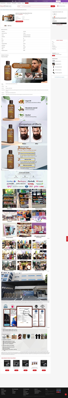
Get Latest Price (20, 14)
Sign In (64, 3)
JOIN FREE (58, 1)
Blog (23, 3)
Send (53, 55)
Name (52, 41)
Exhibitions (2, 392)
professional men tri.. (58, 61)
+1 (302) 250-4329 (36, 392)
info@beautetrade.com (37, 390)
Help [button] (60, 3)
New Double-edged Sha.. (58, 72)
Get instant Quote (19, 21)
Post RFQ (26, 3)
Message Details (54, 48)
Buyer (13, 1)
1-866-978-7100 (36, 393)
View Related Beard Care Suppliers (59, 77)
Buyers (13, 390)
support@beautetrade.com (37, 391)
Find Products (9, 3)
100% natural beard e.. (58, 69)
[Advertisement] (59, 33)
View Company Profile (59, 24)
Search (53, 6)
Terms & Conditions (25, 394)
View (7, 370)
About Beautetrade (3, 390)
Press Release (3, 393)
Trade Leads (13, 393)
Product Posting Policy (26, 393)
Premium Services (2, 3)
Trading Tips (13, 392)
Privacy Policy (25, 392)
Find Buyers (19, 3)
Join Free (66, 3)
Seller (16, 1)
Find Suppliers (14, 3)
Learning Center (3, 394)
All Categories (14, 391)
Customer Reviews (3, 391)
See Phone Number (57, 23)
